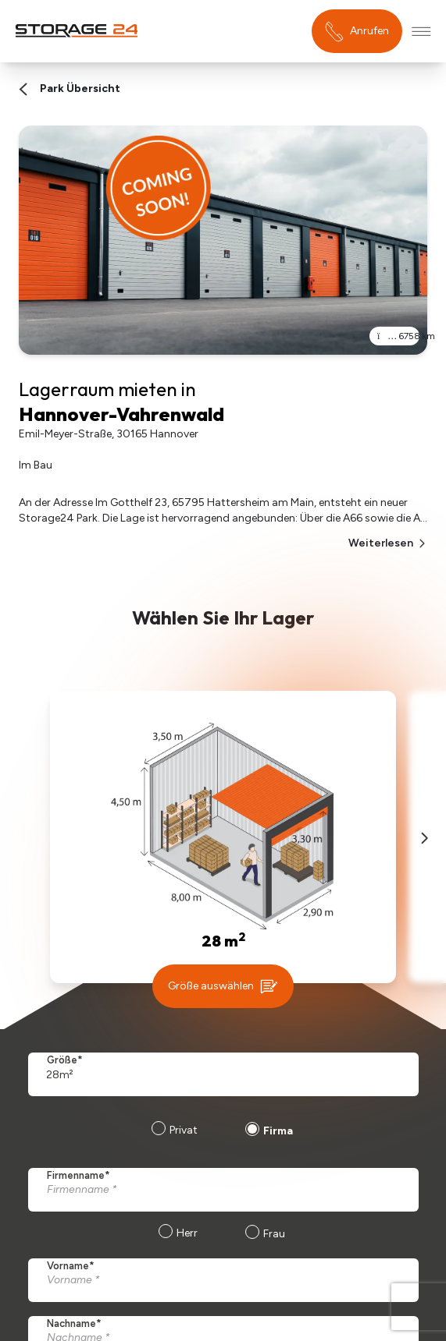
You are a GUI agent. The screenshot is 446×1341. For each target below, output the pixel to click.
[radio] (173, 1132)
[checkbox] (220, 1235)
